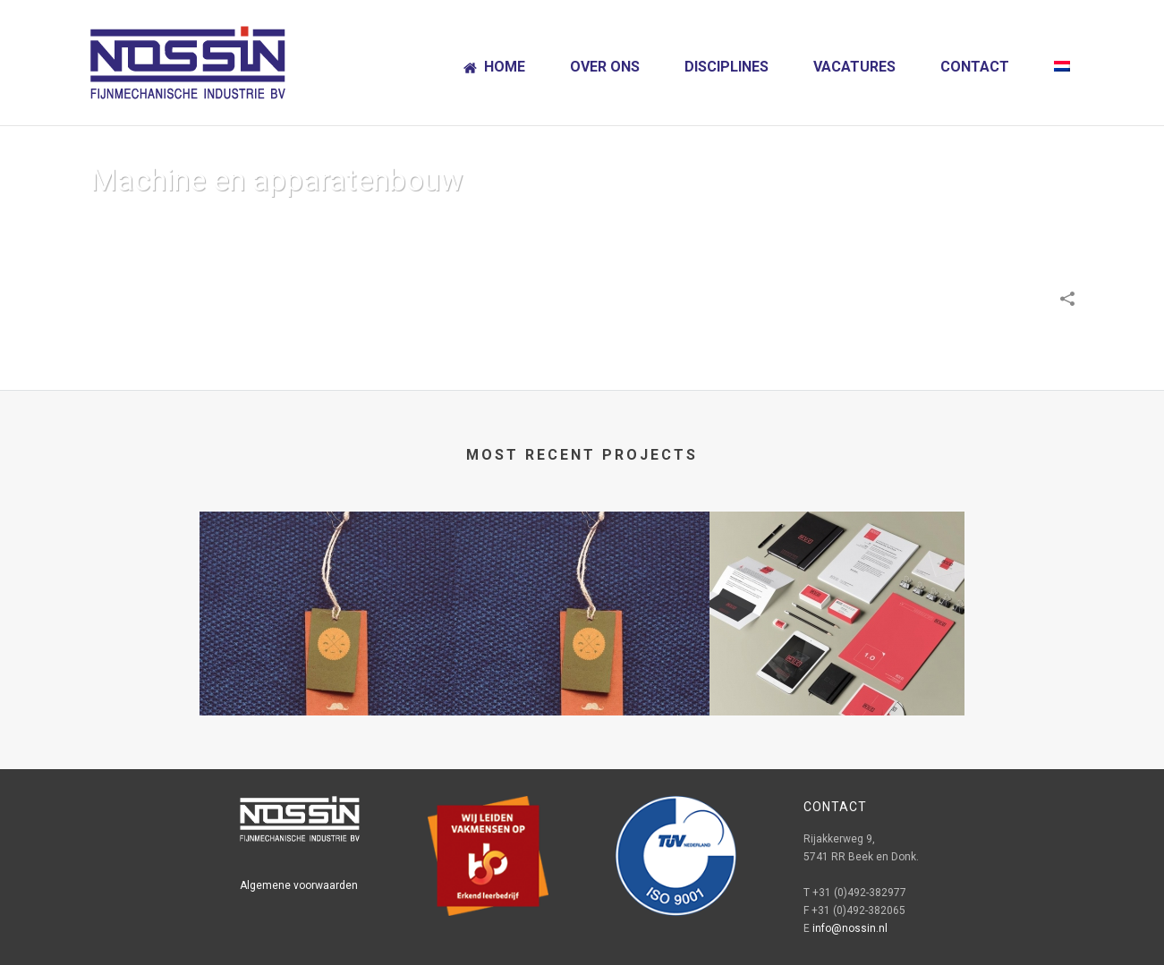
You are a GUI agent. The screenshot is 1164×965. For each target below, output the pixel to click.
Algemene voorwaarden (299, 885)
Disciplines (726, 66)
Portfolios (861, 226)
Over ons (605, 66)
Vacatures (854, 66)
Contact (974, 66)
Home (494, 66)
